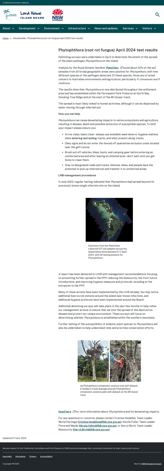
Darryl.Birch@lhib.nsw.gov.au (91, 429)
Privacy (32, 456)
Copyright (7, 456)
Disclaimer (21, 456)
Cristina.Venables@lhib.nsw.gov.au (99, 421)
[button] (8, 28)
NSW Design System (151, 464)
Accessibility (46, 456)
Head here (67, 411)
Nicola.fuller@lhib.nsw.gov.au (98, 425)
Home (6, 38)
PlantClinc (114, 67)
